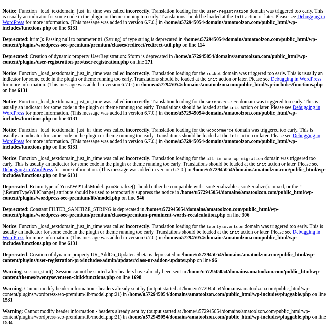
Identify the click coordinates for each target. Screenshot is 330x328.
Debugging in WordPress (296, 79)
